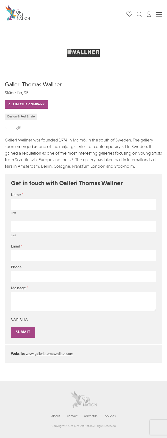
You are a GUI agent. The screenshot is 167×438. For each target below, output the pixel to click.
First (13, 213)
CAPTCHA (19, 320)
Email (16, 246)
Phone (16, 267)
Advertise (91, 416)
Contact (72, 416)
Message (19, 288)
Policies (110, 416)
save (7, 128)
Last (13, 235)
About (55, 416)
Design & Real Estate (21, 116)
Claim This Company (26, 104)
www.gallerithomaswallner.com (49, 354)
